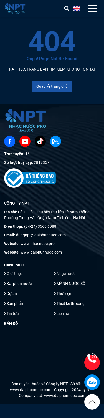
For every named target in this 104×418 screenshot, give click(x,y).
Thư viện (64, 293)
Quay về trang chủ (52, 86)
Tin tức (13, 313)
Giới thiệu (15, 273)
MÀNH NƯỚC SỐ (71, 283)
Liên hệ (63, 313)
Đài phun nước (19, 283)
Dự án (12, 293)
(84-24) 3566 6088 (40, 226)
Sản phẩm (15, 303)
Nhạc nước (66, 273)
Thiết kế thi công (71, 303)
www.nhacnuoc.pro (38, 243)
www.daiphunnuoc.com (41, 252)
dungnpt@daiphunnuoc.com (41, 235)
